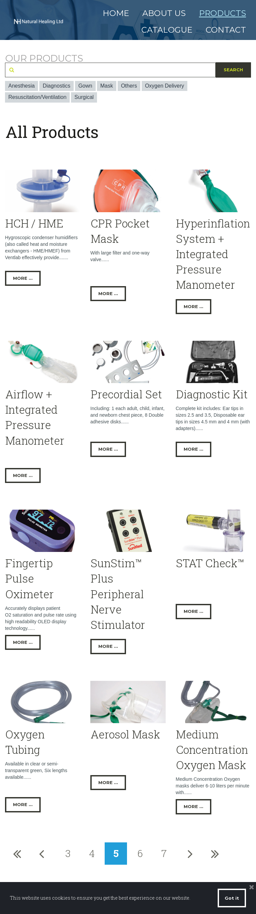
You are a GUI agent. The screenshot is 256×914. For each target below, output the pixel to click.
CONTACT (226, 30)
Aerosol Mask (125, 734)
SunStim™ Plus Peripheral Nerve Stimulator (118, 594)
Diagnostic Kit (212, 394)
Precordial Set (126, 394)
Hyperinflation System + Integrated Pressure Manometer (213, 254)
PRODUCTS (222, 13)
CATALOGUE (166, 30)
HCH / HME (34, 223)
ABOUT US (164, 13)
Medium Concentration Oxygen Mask (212, 749)
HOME (116, 13)
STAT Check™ (210, 563)
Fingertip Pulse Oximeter (29, 578)
